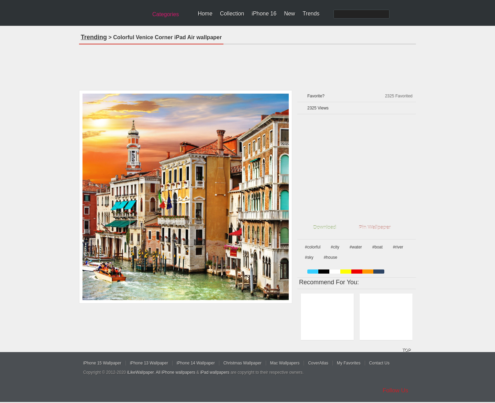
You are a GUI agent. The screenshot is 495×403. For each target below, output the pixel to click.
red (356, 271)
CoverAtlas (318, 363)
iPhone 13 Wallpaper (149, 363)
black (323, 271)
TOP (406, 350)
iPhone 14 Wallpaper (196, 363)
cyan (378, 271)
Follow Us (395, 390)
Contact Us (379, 363)
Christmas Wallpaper (242, 363)
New (289, 14)
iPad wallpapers (215, 372)
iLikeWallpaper (140, 372)
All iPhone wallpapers (175, 372)
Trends (310, 14)
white (334, 271)
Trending (94, 37)
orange (367, 271)
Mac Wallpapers (285, 363)
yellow (345, 271)
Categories (165, 14)
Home (205, 14)
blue (312, 271)
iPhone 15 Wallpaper (102, 363)
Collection (232, 14)
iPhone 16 (264, 14)
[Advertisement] (247, 65)
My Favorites (349, 363)
